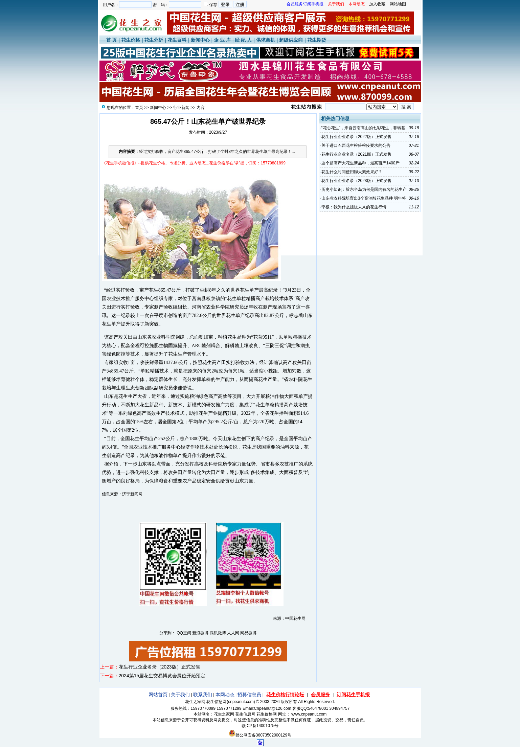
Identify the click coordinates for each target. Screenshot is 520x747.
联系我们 (202, 694)
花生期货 (316, 40)
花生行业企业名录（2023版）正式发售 (159, 667)
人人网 (233, 633)
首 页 (111, 40)
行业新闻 (181, 107)
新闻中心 (200, 40)
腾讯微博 (218, 633)
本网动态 (225, 694)
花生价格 (130, 40)
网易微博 (248, 633)
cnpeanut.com (240, 701)
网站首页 (158, 694)
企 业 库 (222, 40)
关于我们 (180, 694)
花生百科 (176, 40)
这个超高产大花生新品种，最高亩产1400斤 (360, 163)
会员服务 (320, 694)
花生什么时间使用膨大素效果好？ (351, 171)
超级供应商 (291, 40)
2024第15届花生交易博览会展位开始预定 (162, 675)
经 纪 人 (243, 40)
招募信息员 (249, 694)
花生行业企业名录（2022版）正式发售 (356, 136)
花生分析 (153, 40)
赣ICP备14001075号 (260, 725)
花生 (153, 290)
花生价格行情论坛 (285, 694)
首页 (139, 107)
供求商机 (265, 40)
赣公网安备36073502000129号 (260, 735)
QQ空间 (184, 633)
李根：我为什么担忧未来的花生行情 (353, 207)
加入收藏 (377, 4)
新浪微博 (200, 633)
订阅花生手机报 (353, 694)
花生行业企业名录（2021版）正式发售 (356, 154)
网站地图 (398, 4)
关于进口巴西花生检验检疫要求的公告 (355, 145)
